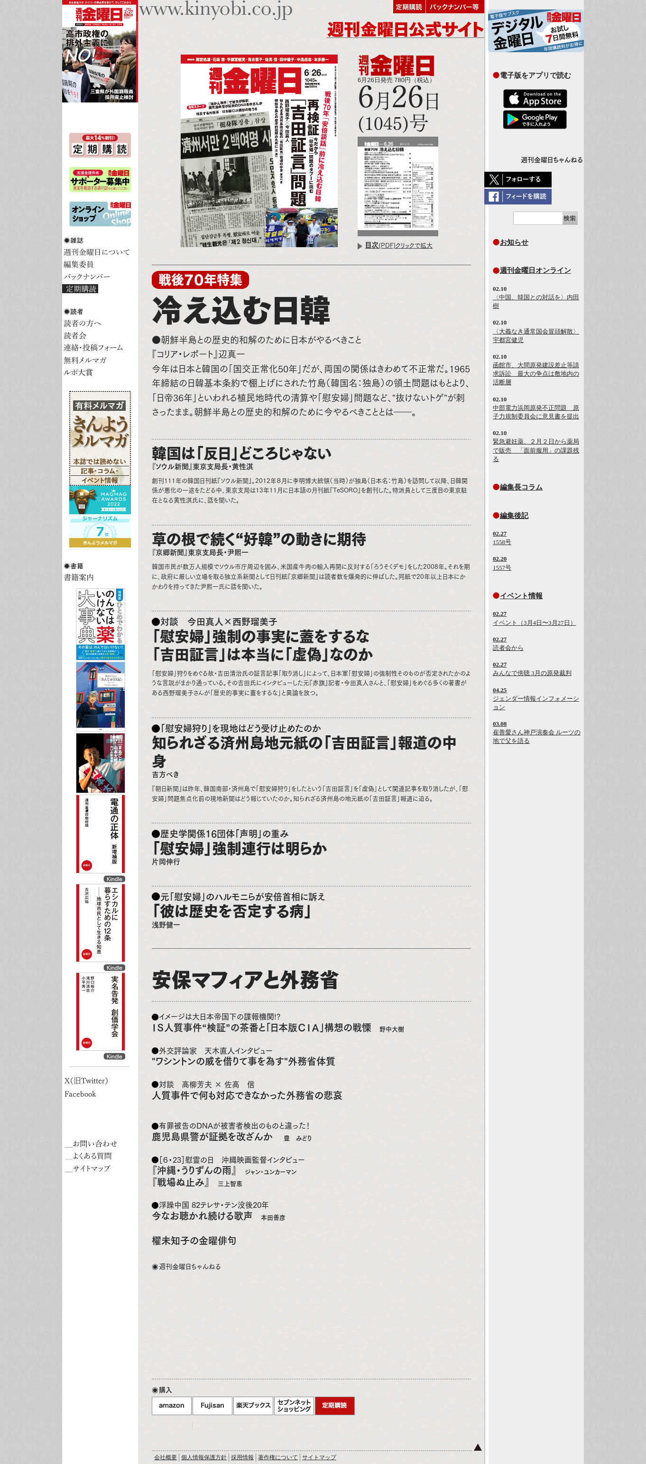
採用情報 (242, 1457)
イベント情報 (521, 596)
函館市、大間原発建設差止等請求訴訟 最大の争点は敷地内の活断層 (536, 373)
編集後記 (514, 515)
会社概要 (165, 1457)
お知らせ (514, 242)
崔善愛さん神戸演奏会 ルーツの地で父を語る (537, 732)
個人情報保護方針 (204, 1457)
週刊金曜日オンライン (535, 270)
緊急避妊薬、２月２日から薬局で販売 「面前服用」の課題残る (536, 450)
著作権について (278, 1457)
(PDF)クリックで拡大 (399, 245)
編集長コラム (521, 487)
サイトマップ (319, 1457)
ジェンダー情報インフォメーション (536, 698)
